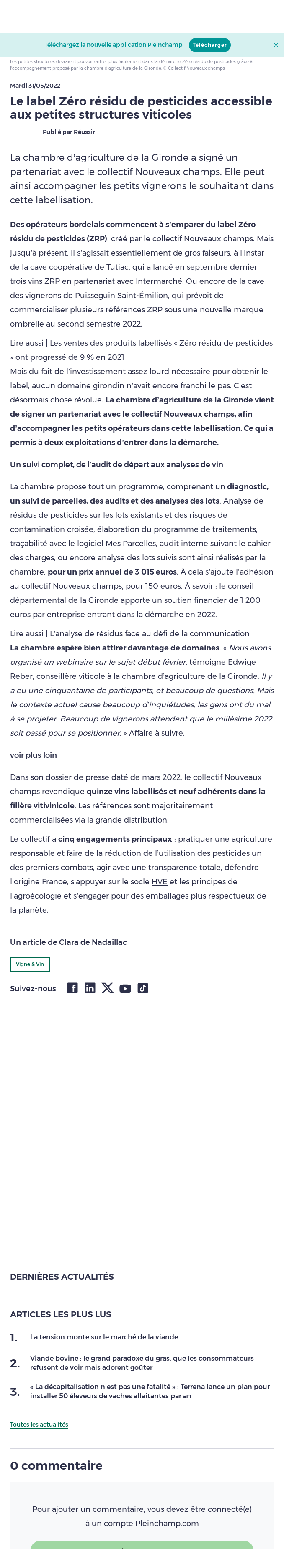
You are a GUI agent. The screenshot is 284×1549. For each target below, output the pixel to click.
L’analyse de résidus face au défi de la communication (150, 633)
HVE (160, 881)
